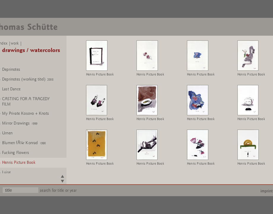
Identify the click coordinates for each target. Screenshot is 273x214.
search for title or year (58, 190)
